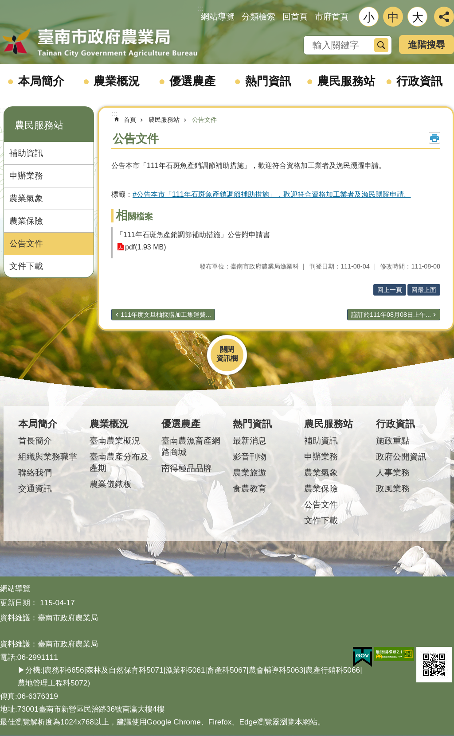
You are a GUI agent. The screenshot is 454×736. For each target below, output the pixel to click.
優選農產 (192, 81)
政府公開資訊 (401, 456)
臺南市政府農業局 (100, 43)
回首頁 (295, 16)
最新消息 (249, 440)
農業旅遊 (249, 472)
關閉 (227, 349)
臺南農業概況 (115, 440)
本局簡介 (41, 81)
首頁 (130, 119)
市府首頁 (331, 16)
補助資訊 (26, 153)
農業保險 (26, 221)
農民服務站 (346, 81)
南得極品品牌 (186, 468)
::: (3, 110)
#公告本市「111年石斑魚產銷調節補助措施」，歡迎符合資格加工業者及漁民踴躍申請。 (272, 194)
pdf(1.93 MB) (145, 247)
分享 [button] (444, 17)
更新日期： (19, 602)
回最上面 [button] (423, 289)
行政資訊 (419, 81)
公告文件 (26, 243)
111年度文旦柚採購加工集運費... (166, 314)
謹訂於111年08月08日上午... (391, 314)
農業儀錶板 (111, 484)
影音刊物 (249, 456)
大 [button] (417, 17)
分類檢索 (258, 16)
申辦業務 (26, 175)
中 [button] (393, 17)
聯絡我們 (35, 472)
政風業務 (393, 488)
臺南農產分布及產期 (119, 462)
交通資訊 (35, 488)
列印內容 (434, 138)
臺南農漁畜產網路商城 (190, 446)
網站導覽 (218, 16)
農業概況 (117, 81)
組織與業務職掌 (47, 456)
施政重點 (393, 440)
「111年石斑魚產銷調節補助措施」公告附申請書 (193, 234)
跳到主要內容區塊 (4, 4)
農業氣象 (26, 198)
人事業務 (393, 472)
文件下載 (26, 266)
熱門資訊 (268, 81)
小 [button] (369, 17)
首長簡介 (35, 440)
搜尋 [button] (381, 45)
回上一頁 (389, 289)
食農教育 (249, 488)
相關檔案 (134, 216)
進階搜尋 (426, 44)
